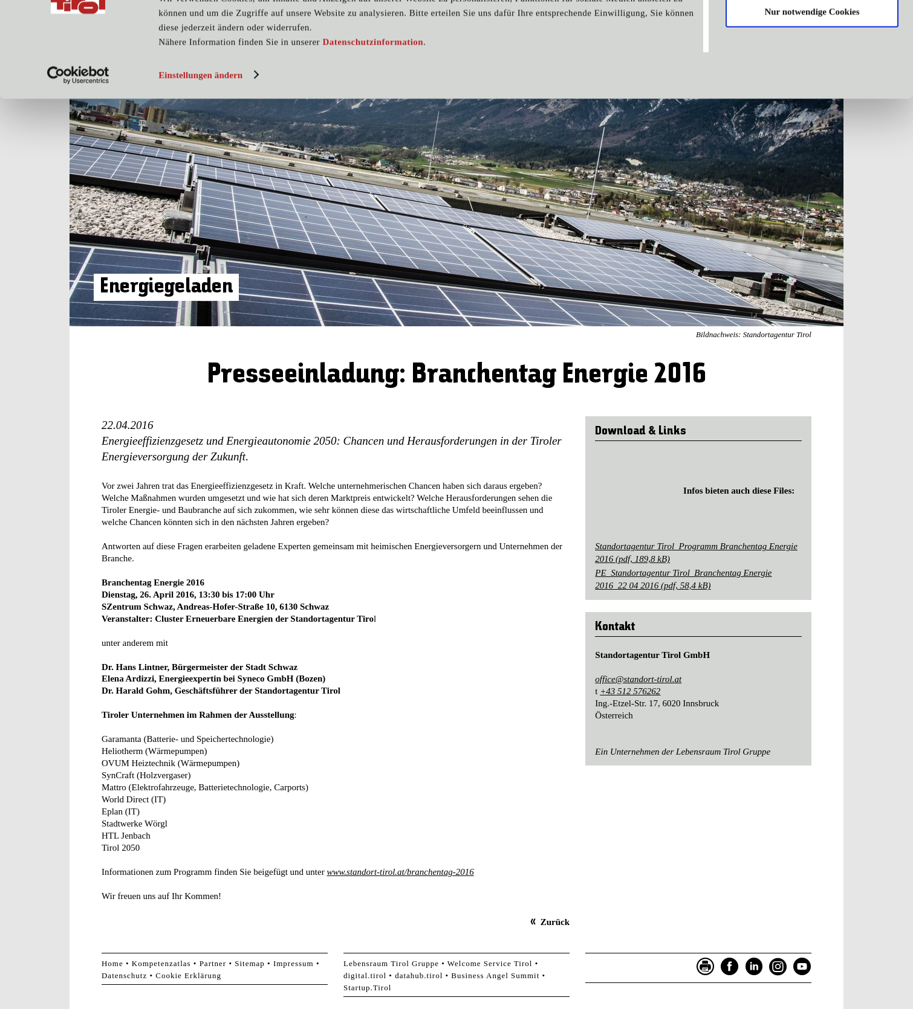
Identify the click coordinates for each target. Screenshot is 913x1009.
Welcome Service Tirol (490, 963)
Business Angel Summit (495, 975)
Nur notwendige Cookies (811, 65)
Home (112, 963)
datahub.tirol (419, 975)
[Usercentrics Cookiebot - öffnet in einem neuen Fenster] (78, 129)
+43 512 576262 (630, 691)
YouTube (802, 967)
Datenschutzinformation (372, 95)
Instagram (778, 967)
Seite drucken (706, 967)
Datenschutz (124, 975)
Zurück (555, 922)
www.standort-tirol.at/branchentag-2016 (400, 872)
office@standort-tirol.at (638, 679)
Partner (213, 963)
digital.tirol (364, 975)
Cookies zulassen (812, 29)
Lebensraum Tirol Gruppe (391, 963)
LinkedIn (754, 967)
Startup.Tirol (367, 987)
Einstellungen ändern (200, 129)
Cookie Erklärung (188, 975)
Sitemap (250, 963)
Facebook (730, 967)
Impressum (293, 963)
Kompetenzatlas (161, 963)
